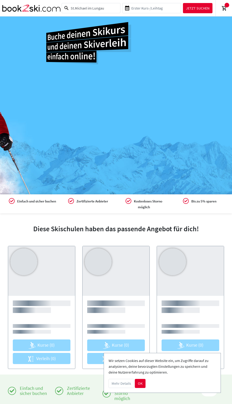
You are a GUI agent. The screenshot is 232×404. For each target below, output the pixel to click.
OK (140, 383)
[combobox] (91, 8)
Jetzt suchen (197, 8)
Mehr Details (121, 383)
